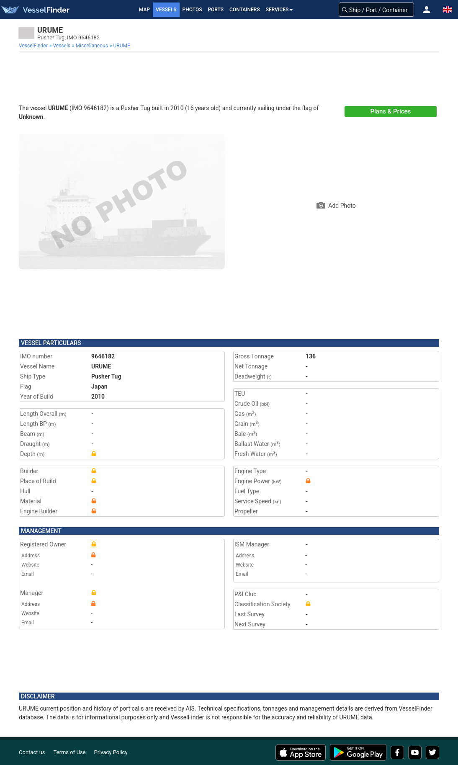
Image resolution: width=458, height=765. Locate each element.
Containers (244, 10)
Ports (216, 10)
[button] (426, 9)
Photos (192, 10)
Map (144, 10)
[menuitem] (34, 45)
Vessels (166, 10)
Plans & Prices (390, 111)
